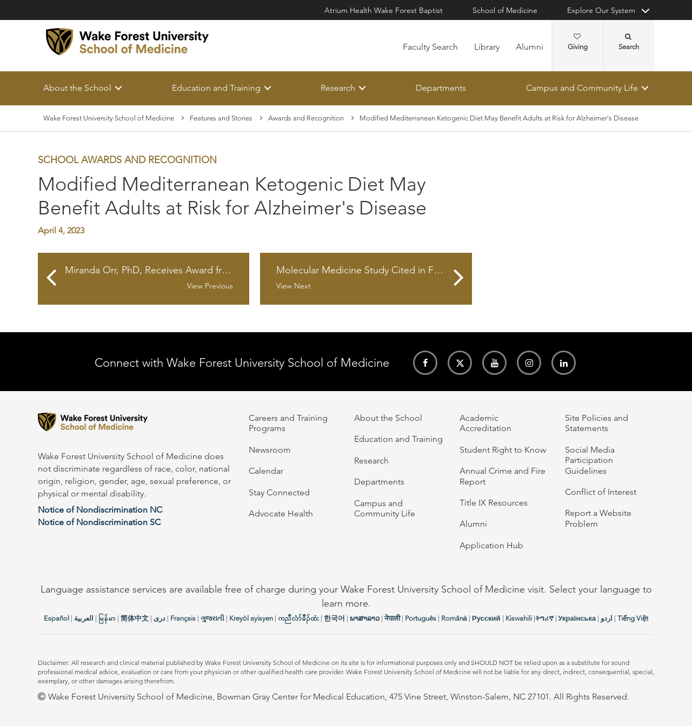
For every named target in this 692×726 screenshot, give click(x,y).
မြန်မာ (107, 618)
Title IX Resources (494, 503)
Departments (441, 88)
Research (338, 88)
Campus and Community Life (582, 88)
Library (487, 47)
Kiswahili (518, 618)
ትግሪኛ (544, 618)
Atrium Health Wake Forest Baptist (383, 10)
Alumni (529, 47)
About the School (77, 88)
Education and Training (216, 88)
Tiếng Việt (632, 618)
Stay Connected (279, 492)
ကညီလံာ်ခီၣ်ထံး (298, 618)
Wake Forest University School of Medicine (108, 118)
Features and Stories (221, 118)
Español (56, 618)
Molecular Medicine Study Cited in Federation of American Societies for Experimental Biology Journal (373, 278)
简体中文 (135, 618)
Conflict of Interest (600, 492)
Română (454, 618)
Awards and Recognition (306, 118)
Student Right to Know (503, 450)
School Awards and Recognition (127, 160)
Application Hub (491, 545)
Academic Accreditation (485, 423)
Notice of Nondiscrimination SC (99, 522)
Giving (578, 42)
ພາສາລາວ (365, 618)
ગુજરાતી (212, 618)
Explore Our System (601, 10)
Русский (486, 618)
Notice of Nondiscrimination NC (100, 510)
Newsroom (270, 450)
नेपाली (392, 618)
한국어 (334, 618)
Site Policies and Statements (596, 423)
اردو (607, 618)
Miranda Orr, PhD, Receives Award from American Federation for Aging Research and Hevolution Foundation (157, 278)
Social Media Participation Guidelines (590, 460)
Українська (577, 618)
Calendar (266, 471)
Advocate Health (281, 513)
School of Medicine (505, 10)
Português (420, 618)
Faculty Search (430, 47)
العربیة (84, 618)
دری (159, 618)
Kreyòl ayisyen (251, 618)
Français (183, 618)
